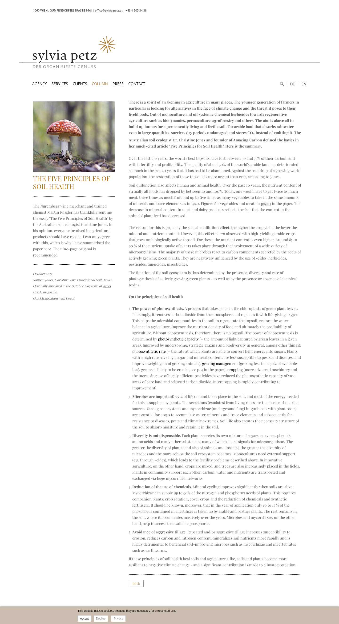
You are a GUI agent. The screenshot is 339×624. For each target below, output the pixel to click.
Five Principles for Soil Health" (196, 146)
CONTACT (136, 83)
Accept (84, 618)
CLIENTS (80, 83)
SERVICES (60, 83)
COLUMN (100, 83)
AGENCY (39, 83)
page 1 (266, 203)
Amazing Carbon (247, 139)
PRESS (118, 83)
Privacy (118, 618)
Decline (100, 618)
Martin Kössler (60, 212)
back (136, 583)
